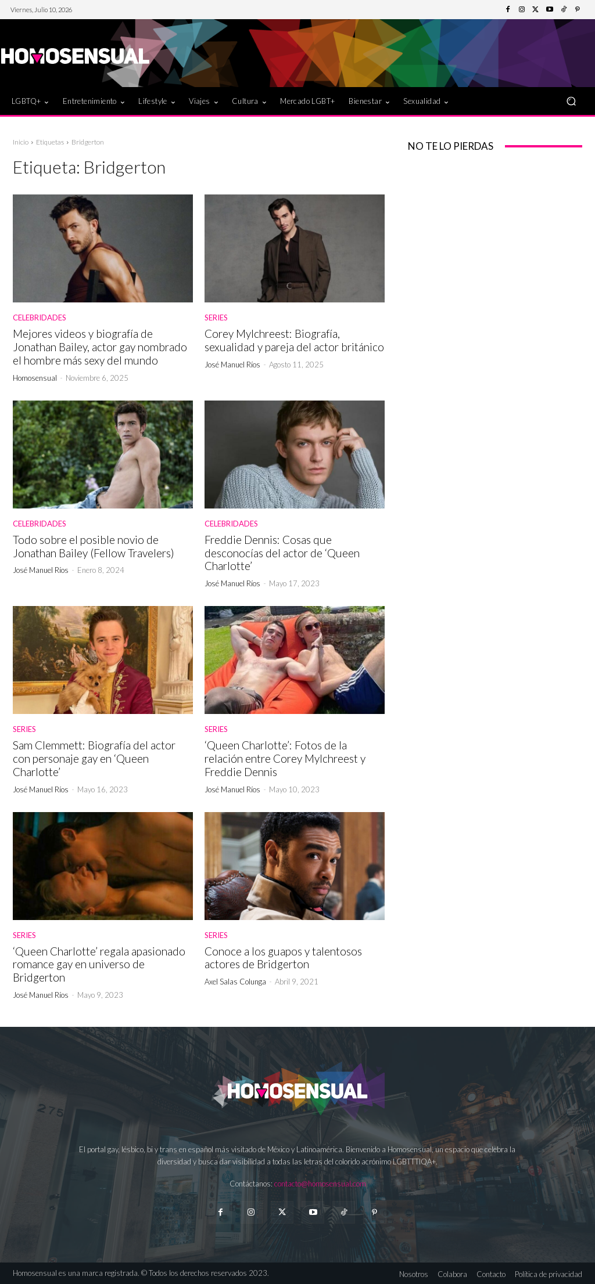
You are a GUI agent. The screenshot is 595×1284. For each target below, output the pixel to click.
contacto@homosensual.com (320, 1183)
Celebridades (39, 318)
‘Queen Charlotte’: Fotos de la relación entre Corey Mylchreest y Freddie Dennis (285, 758)
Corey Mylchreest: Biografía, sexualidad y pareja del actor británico (294, 340)
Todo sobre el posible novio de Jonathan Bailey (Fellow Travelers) (93, 546)
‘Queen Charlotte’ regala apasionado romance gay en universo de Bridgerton (99, 964)
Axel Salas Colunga (235, 981)
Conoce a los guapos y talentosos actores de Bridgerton (283, 957)
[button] (571, 101)
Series (216, 318)
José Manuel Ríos (232, 364)
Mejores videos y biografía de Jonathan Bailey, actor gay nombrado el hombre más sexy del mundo (100, 347)
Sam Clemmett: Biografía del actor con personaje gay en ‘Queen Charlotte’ (94, 758)
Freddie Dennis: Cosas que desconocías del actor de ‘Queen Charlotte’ (282, 553)
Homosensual (35, 378)
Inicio (20, 142)
